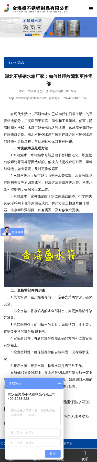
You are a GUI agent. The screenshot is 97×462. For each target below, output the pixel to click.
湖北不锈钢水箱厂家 (43, 134)
